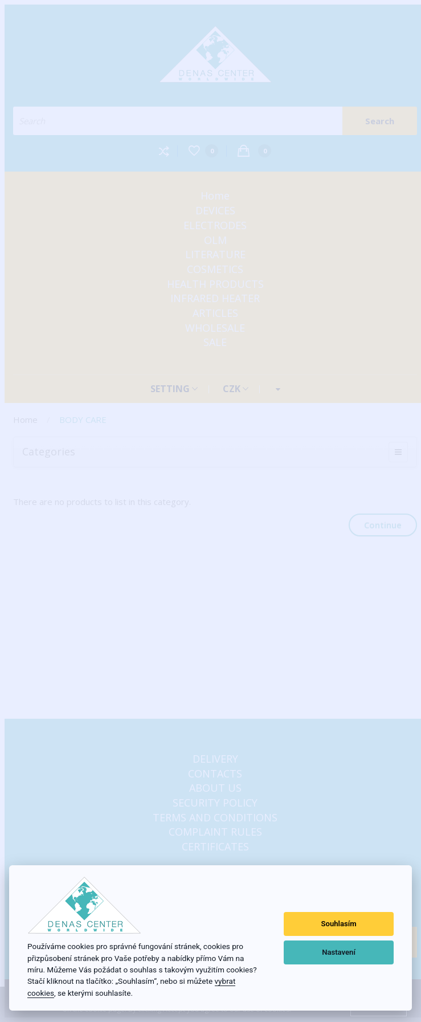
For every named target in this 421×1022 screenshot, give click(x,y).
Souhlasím (338, 923)
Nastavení (338, 952)
